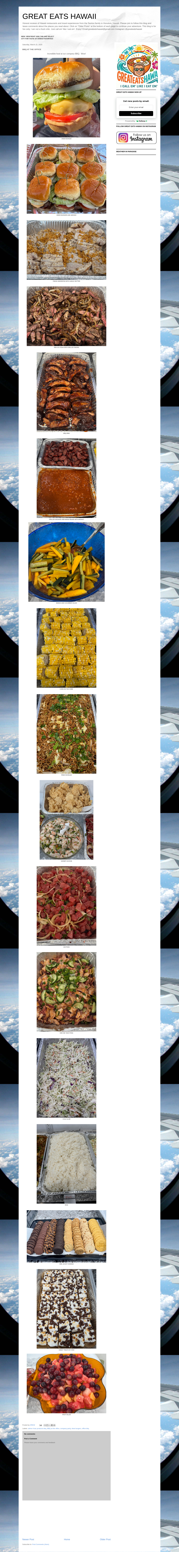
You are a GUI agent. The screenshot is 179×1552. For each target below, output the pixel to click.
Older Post (105, 1539)
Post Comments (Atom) (40, 1544)
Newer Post (28, 1539)
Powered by (136, 121)
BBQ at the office (53, 1428)
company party (65, 1428)
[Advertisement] (66, 1519)
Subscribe (136, 113)
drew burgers (76, 1428)
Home (67, 1539)
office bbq (85, 1428)
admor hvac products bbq (37, 1428)
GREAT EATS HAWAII (59, 16)
